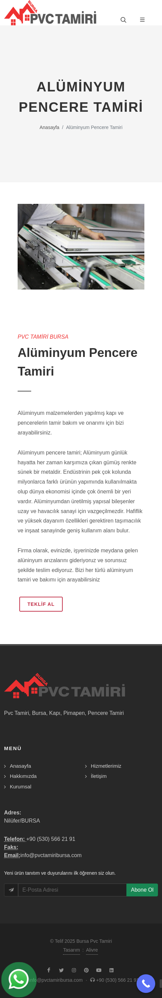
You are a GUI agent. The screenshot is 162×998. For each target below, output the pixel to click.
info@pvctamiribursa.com (51, 855)
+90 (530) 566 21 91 (50, 839)
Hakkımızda (23, 776)
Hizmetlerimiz (106, 766)
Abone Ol (142, 890)
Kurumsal (20, 786)
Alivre (92, 950)
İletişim (99, 776)
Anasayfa (49, 127)
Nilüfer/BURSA (22, 821)
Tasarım (71, 950)
